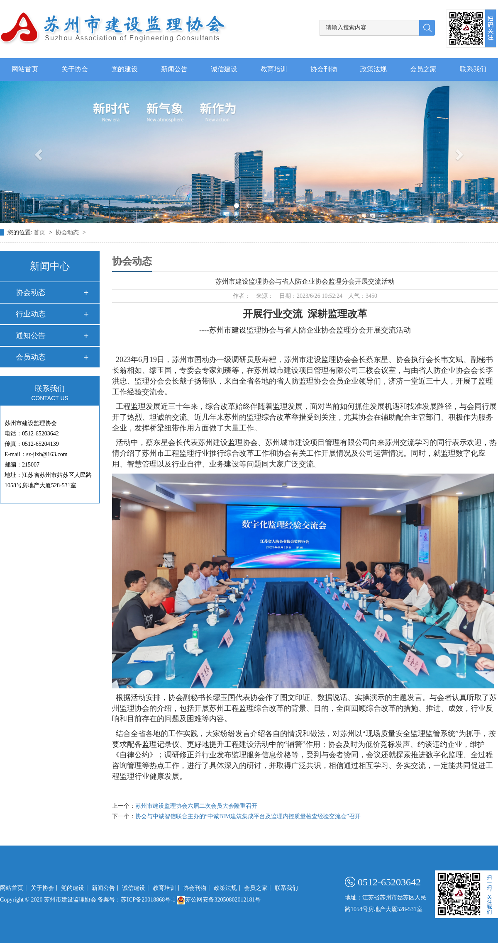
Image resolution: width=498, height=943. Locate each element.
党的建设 (124, 69)
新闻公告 (174, 69)
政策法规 (373, 69)
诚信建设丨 (136, 888)
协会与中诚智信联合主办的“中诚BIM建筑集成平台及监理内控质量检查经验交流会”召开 (248, 816)
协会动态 (68, 232)
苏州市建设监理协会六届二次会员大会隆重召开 (196, 806)
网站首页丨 (14, 888)
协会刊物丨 (197, 888)
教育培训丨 (167, 888)
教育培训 (274, 69)
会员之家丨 (258, 888)
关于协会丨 (45, 888)
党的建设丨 (75, 888)
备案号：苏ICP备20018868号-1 (136, 900)
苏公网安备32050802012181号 (219, 900)
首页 (40, 232)
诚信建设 (224, 69)
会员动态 (31, 357)
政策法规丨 (228, 888)
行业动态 (31, 314)
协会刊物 (323, 69)
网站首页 (25, 69)
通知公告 (31, 335)
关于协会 (74, 69)
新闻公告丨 (106, 888)
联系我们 (473, 69)
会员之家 (423, 69)
